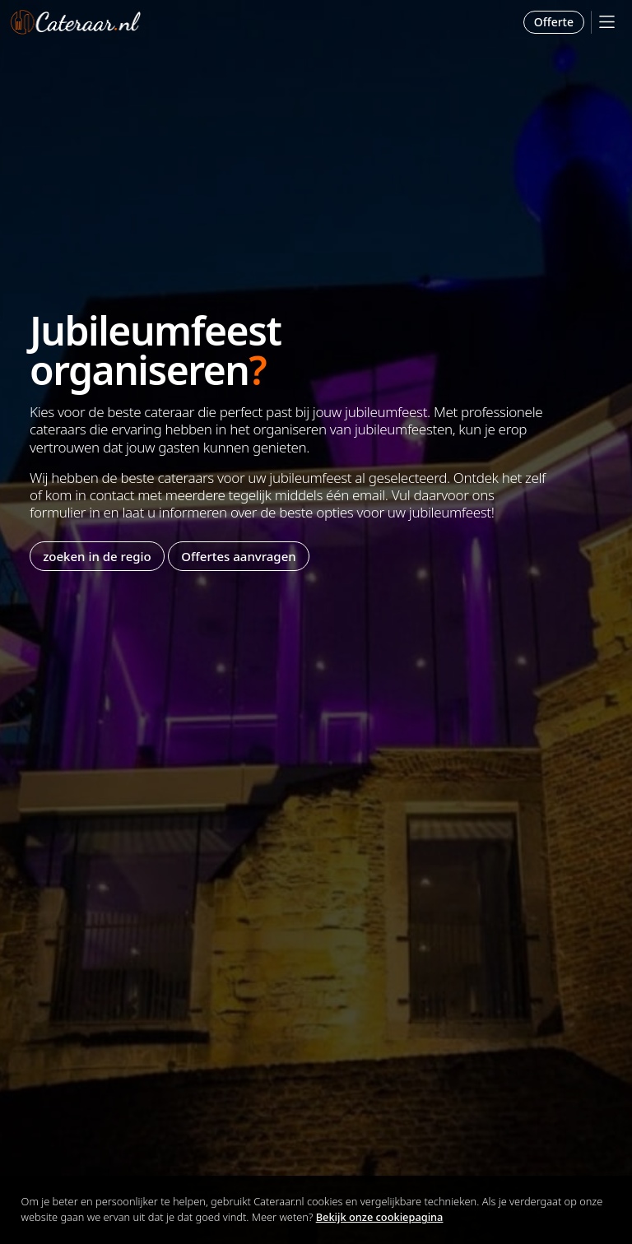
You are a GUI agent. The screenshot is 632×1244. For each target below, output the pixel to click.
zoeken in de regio (97, 556)
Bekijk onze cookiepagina (380, 1216)
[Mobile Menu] (607, 22)
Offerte (554, 22)
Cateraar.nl (76, 22)
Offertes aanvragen (238, 556)
